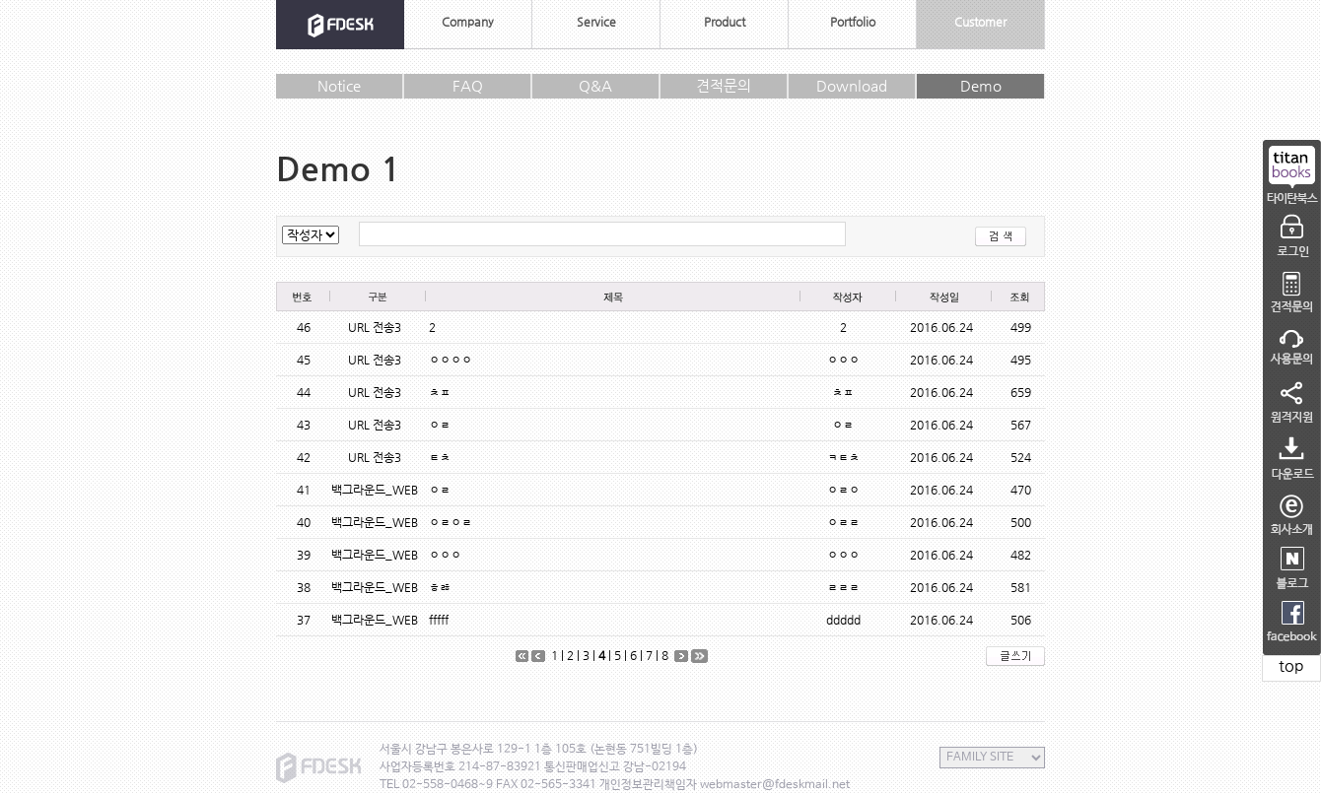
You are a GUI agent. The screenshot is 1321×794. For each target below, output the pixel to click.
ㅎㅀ (440, 587)
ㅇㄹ (440, 424)
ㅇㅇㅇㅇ (450, 359)
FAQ (467, 85)
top (1291, 665)
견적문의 (723, 85)
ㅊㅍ (440, 392)
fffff (439, 620)
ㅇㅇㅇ (445, 555)
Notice (339, 85)
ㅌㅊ (440, 457)
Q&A (595, 85)
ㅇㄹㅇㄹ (450, 522)
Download (851, 85)
